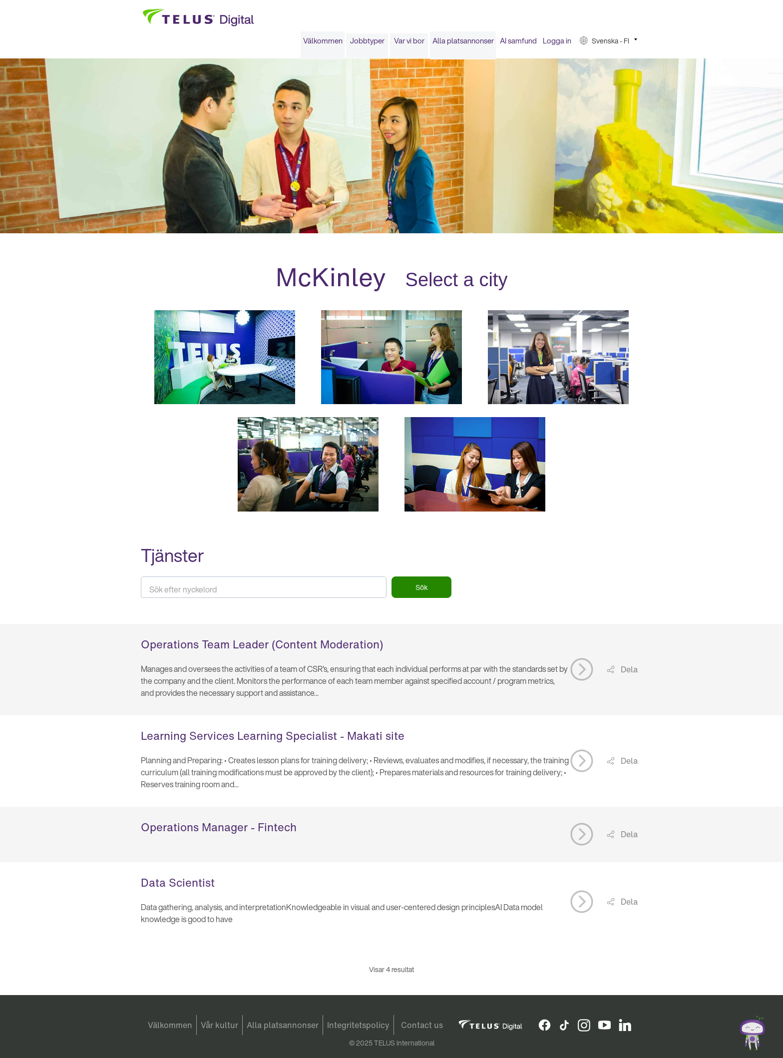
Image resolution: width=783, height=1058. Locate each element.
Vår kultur (219, 1025)
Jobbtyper (367, 43)
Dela (628, 673)
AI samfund (518, 43)
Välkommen (323, 43)
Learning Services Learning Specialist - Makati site (272, 739)
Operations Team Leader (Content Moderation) (262, 647)
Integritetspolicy (358, 1025)
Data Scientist (178, 886)
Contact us (422, 1025)
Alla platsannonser (463, 43)
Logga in (557, 43)
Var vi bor (409, 43)
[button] (608, 44)
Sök (421, 590)
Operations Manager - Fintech (219, 830)
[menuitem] (323, 44)
